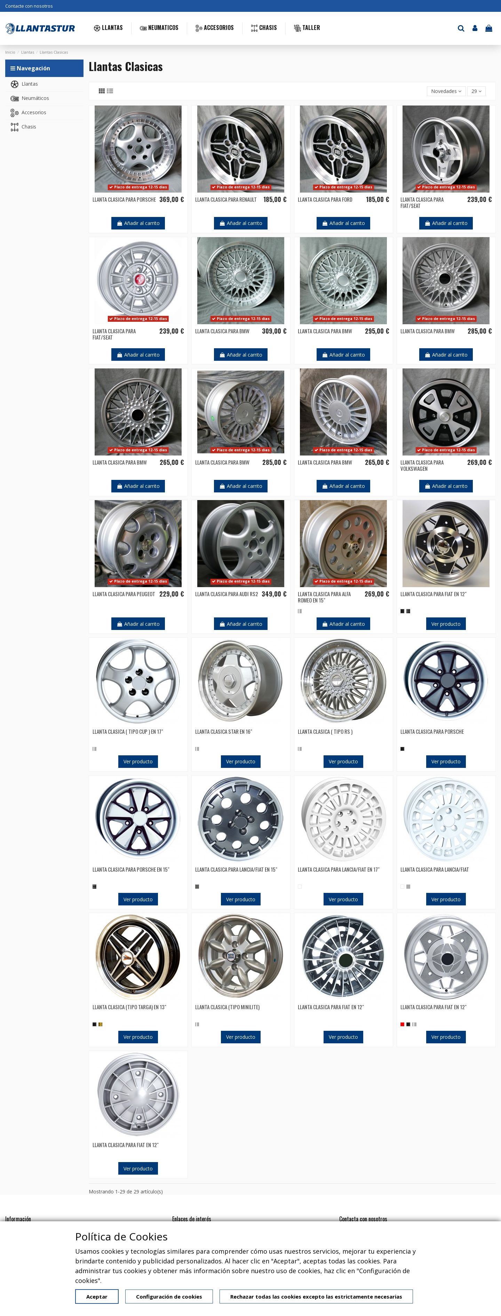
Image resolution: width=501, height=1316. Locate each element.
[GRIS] (408, 886)
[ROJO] (402, 1024)
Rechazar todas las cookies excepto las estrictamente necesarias (316, 1296)
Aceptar (97, 1296)
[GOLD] (100, 1024)
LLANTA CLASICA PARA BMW (222, 331)
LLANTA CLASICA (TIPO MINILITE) (227, 1007)
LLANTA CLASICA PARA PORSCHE (124, 199)
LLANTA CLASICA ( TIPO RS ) (325, 731)
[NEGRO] (402, 611)
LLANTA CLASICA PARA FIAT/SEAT (422, 202)
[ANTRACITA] (197, 886)
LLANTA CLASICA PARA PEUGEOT (124, 594)
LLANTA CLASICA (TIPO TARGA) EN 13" (129, 1007)
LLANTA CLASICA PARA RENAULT (226, 199)
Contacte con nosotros (29, 6)
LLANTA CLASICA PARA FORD (325, 199)
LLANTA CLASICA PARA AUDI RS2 (226, 594)
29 (476, 91)
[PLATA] (300, 611)
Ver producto (446, 624)
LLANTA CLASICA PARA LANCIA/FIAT (434, 869)
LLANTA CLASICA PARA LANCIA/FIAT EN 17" (339, 869)
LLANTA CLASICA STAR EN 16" (223, 731)
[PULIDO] (408, 611)
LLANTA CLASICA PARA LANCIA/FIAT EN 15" (236, 869)
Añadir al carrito (138, 223)
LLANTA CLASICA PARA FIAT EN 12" (433, 594)
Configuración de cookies (169, 1296)
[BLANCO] (300, 886)
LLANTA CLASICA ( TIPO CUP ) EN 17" (128, 731)
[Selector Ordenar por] (446, 91)
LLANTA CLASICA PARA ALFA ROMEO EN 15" (324, 597)
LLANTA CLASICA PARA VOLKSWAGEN (422, 465)
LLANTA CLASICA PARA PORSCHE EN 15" (131, 869)
